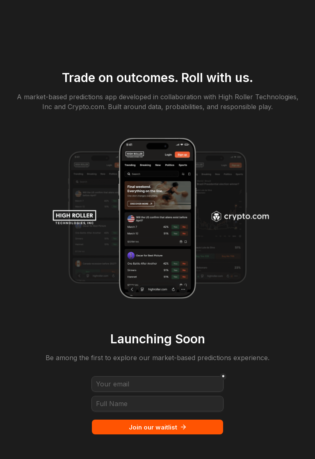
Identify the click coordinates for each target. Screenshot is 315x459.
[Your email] (157, 384)
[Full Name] (157, 403)
